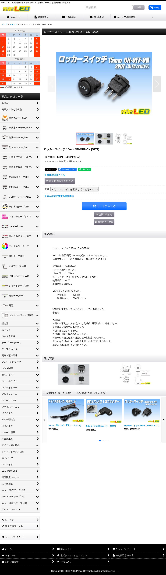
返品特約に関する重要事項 (59, 196)
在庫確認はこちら (55, 175)
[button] (152, 17)
